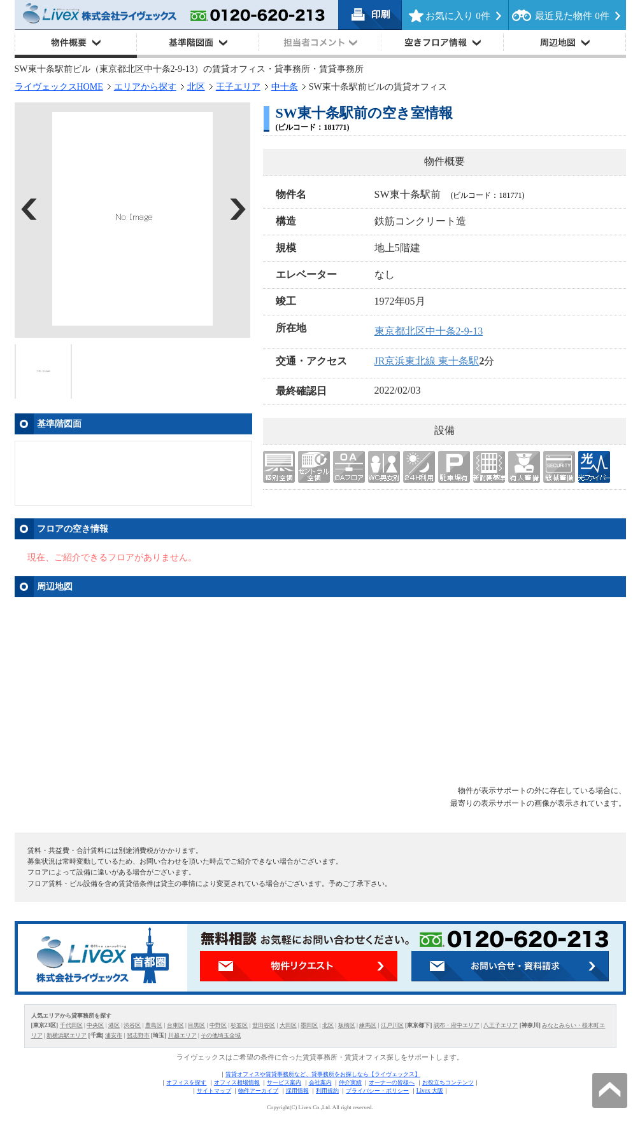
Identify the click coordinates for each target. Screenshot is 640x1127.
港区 (114, 1025)
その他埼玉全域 (221, 1035)
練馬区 (367, 1025)
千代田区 (71, 1025)
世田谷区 (263, 1025)
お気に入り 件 (457, 16)
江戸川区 (392, 1025)
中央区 (95, 1025)
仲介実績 (350, 1082)
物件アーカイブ (258, 1091)
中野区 (218, 1025)
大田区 (288, 1025)
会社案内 (320, 1082)
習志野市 (138, 1035)
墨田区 (309, 1025)
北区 (196, 87)
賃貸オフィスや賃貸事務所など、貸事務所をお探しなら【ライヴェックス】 (322, 1074)
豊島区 (153, 1025)
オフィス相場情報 (237, 1082)
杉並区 (239, 1025)
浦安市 (113, 1035)
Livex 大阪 (429, 1091)
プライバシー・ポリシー (377, 1091)
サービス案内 (284, 1082)
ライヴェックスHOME (59, 87)
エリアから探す (145, 87)
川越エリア (182, 1035)
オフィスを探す (186, 1082)
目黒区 (196, 1025)
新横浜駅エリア (66, 1035)
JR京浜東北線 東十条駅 (427, 361)
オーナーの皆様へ (392, 1082)
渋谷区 (132, 1025)
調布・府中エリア (457, 1025)
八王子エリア (500, 1025)
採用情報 (297, 1091)
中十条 (284, 87)
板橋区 (346, 1025)
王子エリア (238, 87)
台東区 (175, 1025)
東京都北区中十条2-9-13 (428, 331)
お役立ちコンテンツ (448, 1082)
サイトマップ (214, 1091)
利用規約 (327, 1091)
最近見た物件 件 (572, 16)
